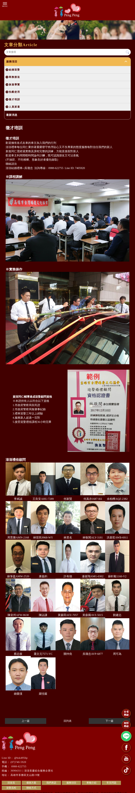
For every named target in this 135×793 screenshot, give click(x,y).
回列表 (68, 721)
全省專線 (126, 713)
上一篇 (26, 721)
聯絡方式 (31, 788)
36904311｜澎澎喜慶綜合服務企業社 (32, 770)
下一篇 (109, 721)
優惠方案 (31, 782)
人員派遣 (14, 106)
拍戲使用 (14, 92)
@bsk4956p (21, 758)
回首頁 (11, 782)
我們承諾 (51, 782)
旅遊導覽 (14, 84)
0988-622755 (18, 766)
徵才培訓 (14, 99)
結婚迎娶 (14, 69)
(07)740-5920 (18, 762)
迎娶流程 (11, 788)
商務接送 (14, 77)
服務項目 (11, 61)
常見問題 (111, 782)
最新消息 (11, 115)
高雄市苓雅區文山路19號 (25, 775)
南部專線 (126, 725)
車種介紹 (91, 782)
